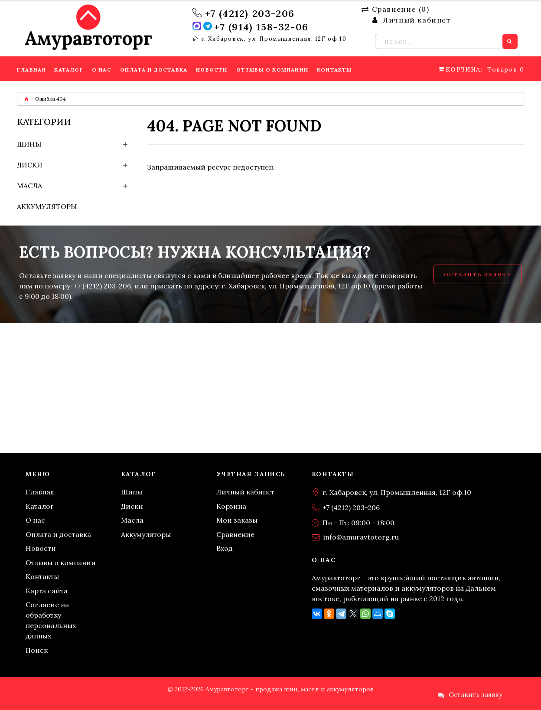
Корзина (231, 506)
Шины (29, 144)
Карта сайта (47, 590)
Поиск (37, 650)
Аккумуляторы (47, 206)
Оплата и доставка (58, 534)
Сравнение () (395, 9)
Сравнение (235, 534)
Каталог (40, 506)
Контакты (42, 576)
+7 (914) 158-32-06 (261, 26)
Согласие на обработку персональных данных (51, 620)
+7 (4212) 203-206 (250, 13)
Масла (29, 185)
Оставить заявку (478, 274)
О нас (35, 520)
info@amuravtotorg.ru (361, 537)
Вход (224, 548)
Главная (40, 492)
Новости (41, 548)
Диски (29, 164)
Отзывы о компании (61, 562)
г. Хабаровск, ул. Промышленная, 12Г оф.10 (274, 39)
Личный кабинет (245, 492)
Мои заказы (236, 520)
